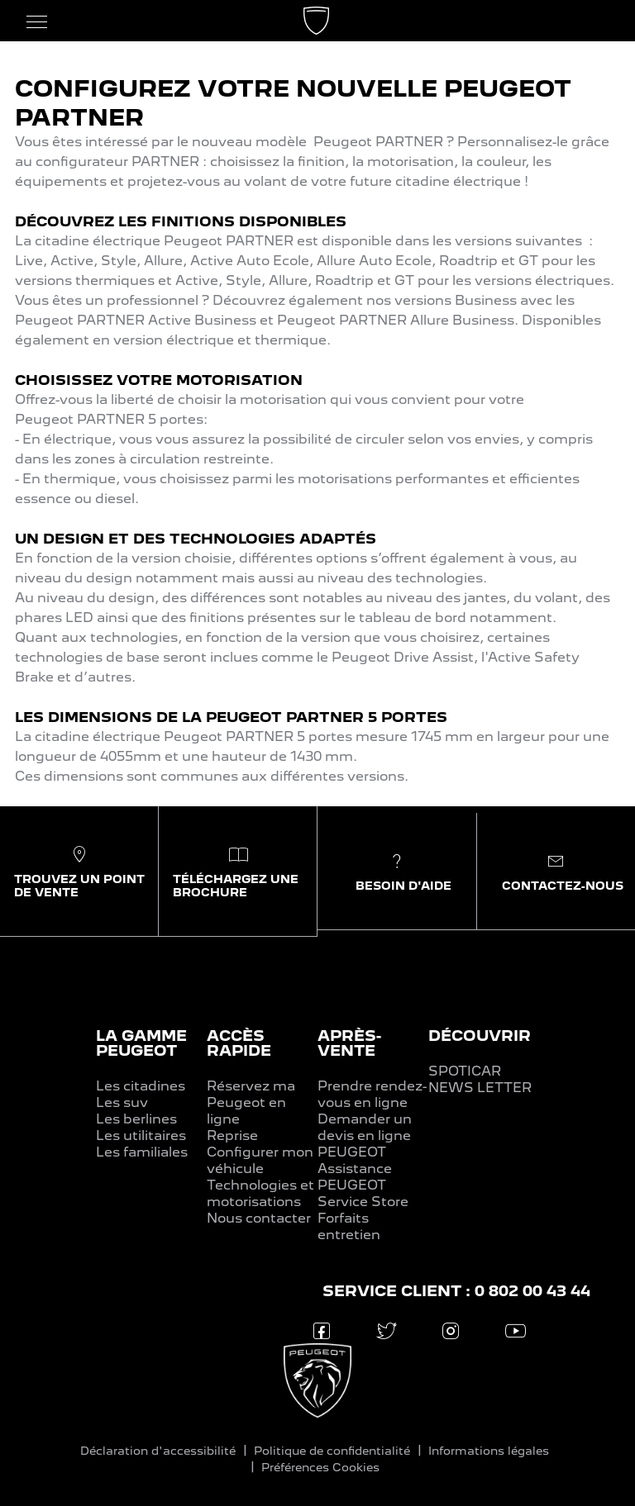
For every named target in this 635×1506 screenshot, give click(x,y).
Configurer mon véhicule (260, 1160)
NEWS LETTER (480, 1087)
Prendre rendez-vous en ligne (372, 1094)
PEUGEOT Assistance (355, 1160)
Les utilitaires (141, 1135)
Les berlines (136, 1119)
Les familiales (142, 1152)
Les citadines (140, 1086)
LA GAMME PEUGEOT (141, 1043)
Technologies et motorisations (260, 1193)
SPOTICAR (464, 1071)
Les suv (122, 1102)
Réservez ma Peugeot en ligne (251, 1102)
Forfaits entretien (349, 1226)
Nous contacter (259, 1218)
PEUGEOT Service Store (363, 1193)
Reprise (232, 1135)
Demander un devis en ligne (365, 1127)
